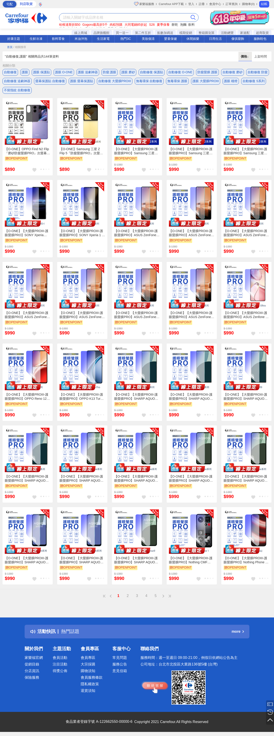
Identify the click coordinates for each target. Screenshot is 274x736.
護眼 (25, 72)
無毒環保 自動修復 (149, 81)
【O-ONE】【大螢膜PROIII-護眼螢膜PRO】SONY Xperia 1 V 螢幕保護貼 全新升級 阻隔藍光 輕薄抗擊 (81, 234)
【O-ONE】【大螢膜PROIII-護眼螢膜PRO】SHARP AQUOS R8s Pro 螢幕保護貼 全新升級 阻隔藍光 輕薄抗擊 (190, 397)
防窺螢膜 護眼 (207, 72)
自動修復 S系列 (254, 81)
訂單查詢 (232, 4)
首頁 (10, 47)
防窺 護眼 (109, 72)
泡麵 (183, 24)
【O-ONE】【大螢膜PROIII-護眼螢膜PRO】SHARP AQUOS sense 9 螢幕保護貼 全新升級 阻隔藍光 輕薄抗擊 (136, 561)
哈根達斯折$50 (69, 24)
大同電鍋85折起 (135, 24)
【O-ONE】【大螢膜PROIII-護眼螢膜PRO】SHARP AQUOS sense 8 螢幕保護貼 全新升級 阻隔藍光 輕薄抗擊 (136, 479)
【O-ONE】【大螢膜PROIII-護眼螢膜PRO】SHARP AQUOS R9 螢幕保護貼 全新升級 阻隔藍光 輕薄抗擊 (246, 397)
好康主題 (13, 38)
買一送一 (122, 33)
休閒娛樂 (192, 38)
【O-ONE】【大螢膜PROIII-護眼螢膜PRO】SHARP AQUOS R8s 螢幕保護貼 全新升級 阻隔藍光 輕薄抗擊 (26, 479)
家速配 (245, 33)
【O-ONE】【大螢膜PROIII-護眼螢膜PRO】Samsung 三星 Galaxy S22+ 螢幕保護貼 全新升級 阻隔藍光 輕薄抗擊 (245, 152)
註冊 (202, 4)
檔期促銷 (185, 33)
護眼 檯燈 (231, 81)
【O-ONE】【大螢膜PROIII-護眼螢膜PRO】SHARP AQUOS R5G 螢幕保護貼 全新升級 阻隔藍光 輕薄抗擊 (136, 397)
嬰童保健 (170, 38)
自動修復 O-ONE (180, 72)
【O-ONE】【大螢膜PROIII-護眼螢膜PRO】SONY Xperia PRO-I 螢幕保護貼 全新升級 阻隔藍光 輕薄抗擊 (26, 234)
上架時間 (260, 56)
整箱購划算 (207, 33)
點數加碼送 (165, 33)
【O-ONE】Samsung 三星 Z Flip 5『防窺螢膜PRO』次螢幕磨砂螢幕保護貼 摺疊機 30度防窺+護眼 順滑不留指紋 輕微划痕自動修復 (82, 152)
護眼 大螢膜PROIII (205, 81)
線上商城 (80, 33)
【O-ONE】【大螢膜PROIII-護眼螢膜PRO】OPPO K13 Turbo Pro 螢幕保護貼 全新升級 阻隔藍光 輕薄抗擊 (81, 397)
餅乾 (175, 24)
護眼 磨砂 (128, 72)
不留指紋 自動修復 (17, 90)
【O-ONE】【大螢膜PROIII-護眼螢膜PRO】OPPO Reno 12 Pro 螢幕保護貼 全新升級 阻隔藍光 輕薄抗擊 (26, 397)
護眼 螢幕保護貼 (81, 81)
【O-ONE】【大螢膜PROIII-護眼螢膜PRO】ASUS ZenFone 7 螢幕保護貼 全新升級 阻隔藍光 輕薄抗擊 (136, 234)
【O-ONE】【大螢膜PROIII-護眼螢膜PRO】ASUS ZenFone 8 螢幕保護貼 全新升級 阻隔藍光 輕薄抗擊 (136, 315)
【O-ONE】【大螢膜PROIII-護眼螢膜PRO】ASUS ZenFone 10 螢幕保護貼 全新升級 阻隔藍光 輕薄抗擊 (81, 315)
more (238, 632)
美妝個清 (148, 38)
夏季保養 (163, 24)
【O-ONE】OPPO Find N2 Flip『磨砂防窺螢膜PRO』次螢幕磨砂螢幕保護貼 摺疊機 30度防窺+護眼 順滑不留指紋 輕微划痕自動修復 (27, 152)
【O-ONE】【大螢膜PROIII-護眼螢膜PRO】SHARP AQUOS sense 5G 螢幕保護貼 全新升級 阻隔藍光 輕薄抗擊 (81, 479)
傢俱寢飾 (237, 38)
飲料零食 (58, 38)
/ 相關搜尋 (19, 47)
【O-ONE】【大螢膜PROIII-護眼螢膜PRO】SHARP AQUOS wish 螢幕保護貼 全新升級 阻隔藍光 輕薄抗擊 (27, 561)
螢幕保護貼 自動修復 (50, 81)
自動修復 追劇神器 (17, 81)
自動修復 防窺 (258, 72)
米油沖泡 (81, 38)
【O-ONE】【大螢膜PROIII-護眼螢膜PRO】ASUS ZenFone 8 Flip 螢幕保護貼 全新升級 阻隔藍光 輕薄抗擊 (246, 234)
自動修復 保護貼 (151, 72)
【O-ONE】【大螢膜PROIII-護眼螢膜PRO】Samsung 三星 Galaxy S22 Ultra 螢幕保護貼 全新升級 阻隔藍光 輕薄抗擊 (136, 152)
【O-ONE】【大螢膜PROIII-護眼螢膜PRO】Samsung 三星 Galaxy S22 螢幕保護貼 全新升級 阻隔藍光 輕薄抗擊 (191, 152)
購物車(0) (248, 4)
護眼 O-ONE (64, 72)
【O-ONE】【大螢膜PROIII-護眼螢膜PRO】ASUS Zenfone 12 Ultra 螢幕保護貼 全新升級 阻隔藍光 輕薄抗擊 (246, 315)
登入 (191, 4)
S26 (152, 24)
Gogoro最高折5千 (94, 24)
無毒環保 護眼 (177, 81)
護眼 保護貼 (41, 72)
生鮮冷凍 (36, 38)
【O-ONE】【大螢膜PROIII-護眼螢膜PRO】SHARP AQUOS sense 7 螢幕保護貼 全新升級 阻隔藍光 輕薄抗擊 (245, 479)
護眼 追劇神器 (88, 72)
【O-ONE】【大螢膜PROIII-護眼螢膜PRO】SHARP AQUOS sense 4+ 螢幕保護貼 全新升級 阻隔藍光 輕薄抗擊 (190, 479)
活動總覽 (227, 33)
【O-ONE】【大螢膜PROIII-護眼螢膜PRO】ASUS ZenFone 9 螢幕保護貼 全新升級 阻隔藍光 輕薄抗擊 (27, 315)
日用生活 (215, 38)
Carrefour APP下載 (171, 4)
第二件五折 (143, 33)
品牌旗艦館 (101, 33)
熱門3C (125, 38)
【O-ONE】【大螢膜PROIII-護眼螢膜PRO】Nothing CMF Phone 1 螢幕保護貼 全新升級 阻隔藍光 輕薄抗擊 (190, 561)
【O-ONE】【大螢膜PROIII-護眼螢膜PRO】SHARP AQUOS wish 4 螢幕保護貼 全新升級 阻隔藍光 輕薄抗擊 (81, 561)
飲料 (191, 24)
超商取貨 (262, 33)
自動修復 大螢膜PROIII (114, 81)
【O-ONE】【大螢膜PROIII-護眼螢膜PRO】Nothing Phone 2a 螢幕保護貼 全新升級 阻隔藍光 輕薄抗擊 (246, 561)
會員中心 (215, 4)
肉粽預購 (116, 24)
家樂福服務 (144, 4)
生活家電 (103, 38)
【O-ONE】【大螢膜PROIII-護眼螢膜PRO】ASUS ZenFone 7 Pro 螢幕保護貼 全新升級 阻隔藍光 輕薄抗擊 (191, 234)
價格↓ (245, 56)
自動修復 (10, 72)
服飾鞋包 (260, 38)
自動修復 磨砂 (232, 72)
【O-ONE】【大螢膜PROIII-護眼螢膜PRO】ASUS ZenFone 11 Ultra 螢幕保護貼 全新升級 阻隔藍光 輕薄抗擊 (190, 315)
